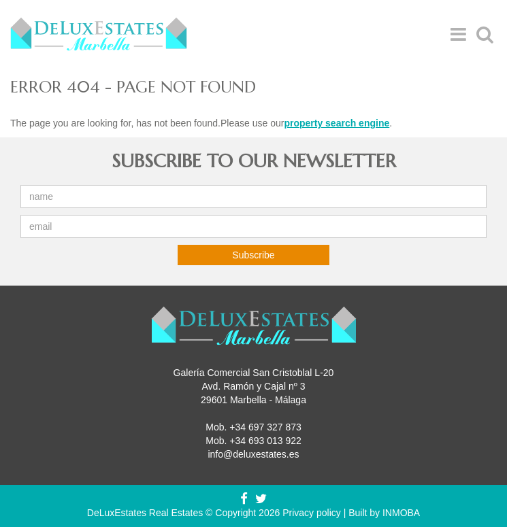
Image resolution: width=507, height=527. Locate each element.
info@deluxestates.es (253, 454)
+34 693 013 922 (265, 440)
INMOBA (401, 512)
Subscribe (253, 255)
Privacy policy (311, 512)
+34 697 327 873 (265, 427)
